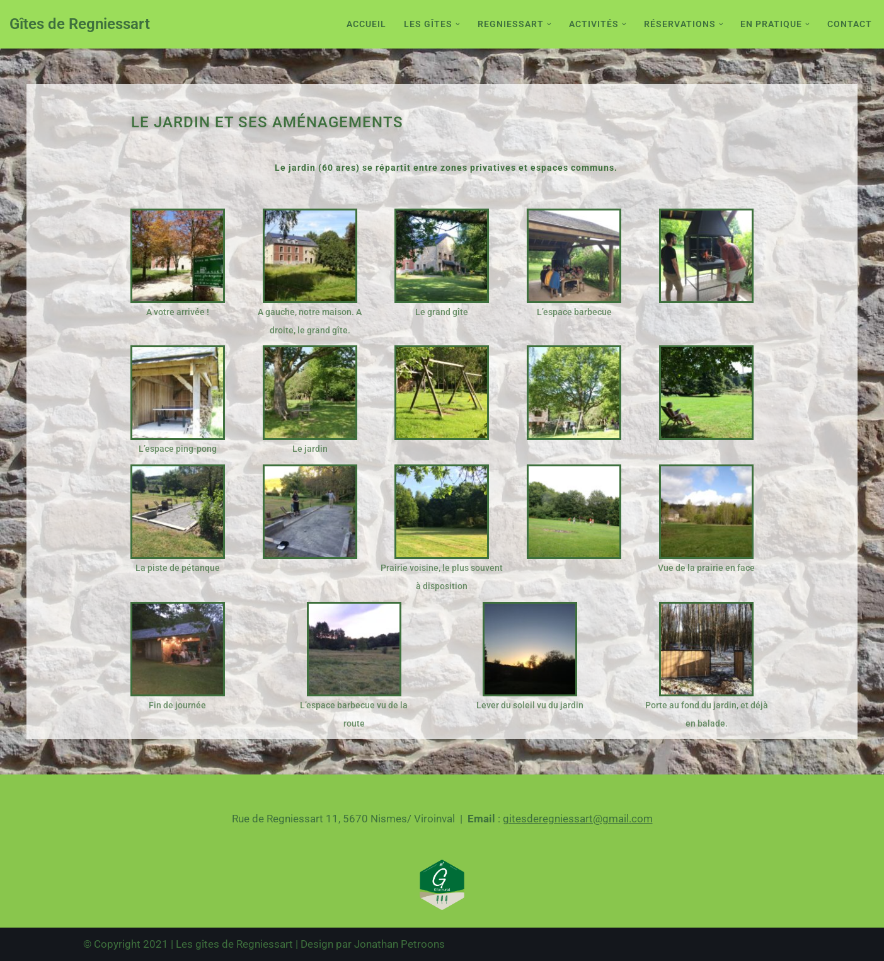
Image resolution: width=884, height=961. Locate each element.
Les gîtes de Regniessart (234, 944)
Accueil (366, 24)
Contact (849, 24)
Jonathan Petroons (399, 944)
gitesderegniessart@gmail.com (578, 818)
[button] (458, 24)
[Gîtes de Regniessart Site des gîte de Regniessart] (79, 24)
